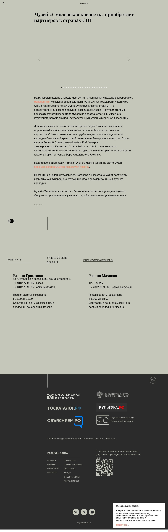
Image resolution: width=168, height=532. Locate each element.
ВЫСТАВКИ (69, 471)
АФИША (67, 475)
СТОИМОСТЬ (70, 463)
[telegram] (84, 514)
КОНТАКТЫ (52, 475)
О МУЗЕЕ (51, 467)
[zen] (92, 514)
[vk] (76, 514)
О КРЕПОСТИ (53, 471)
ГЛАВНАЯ (51, 463)
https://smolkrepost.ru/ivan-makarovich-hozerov (61, 168)
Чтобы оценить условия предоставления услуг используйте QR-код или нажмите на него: (118, 457)
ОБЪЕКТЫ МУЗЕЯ (72, 479)
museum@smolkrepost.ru (98, 262)
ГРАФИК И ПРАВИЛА (73, 467)
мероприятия (42, 103)
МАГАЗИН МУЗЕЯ (72, 483)
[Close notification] (163, 505)
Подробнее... (122, 525)
